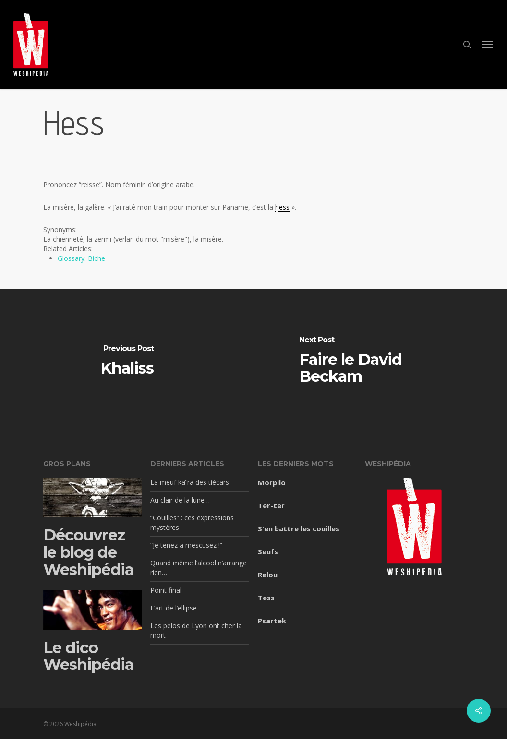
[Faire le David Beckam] (380, 361)
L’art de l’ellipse (173, 607)
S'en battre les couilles (298, 528)
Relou (268, 574)
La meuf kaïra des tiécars (189, 482)
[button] (488, 44)
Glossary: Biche (81, 258)
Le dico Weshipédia (88, 656)
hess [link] (282, 206)
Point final (165, 590)
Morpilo (272, 482)
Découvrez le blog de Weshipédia (88, 552)
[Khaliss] (127, 361)
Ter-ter (271, 505)
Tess (266, 597)
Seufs (268, 551)
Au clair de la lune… (180, 499)
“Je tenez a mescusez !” (186, 545)
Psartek (272, 620)
